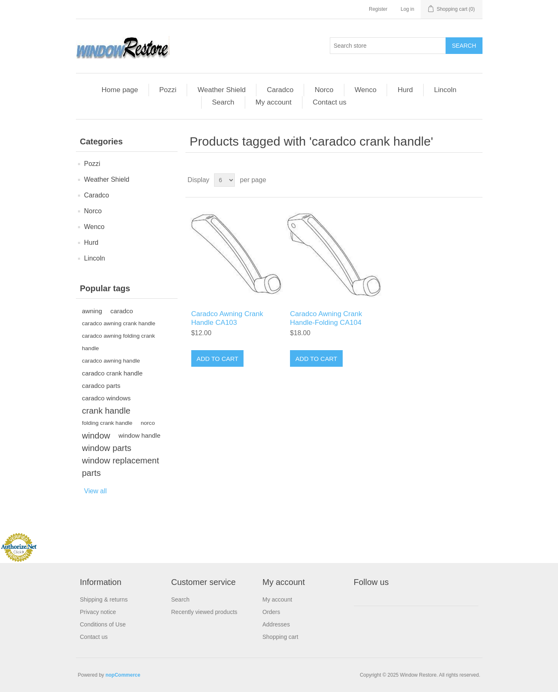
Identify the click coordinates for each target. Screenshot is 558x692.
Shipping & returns (104, 599)
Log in (407, 9)
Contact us (329, 102)
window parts (107, 448)
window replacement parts (120, 467)
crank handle (106, 410)
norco (148, 423)
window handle (140, 435)
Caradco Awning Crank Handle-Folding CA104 (326, 318)
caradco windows (106, 398)
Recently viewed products (204, 612)
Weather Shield (221, 90)
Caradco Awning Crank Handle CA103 (227, 318)
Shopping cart (280, 637)
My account (274, 102)
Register (378, 9)
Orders (271, 612)
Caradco (280, 90)
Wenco (366, 90)
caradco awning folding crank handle (118, 342)
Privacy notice (98, 612)
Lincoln (445, 90)
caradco (121, 310)
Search (223, 102)
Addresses (276, 624)
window (96, 435)
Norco (323, 90)
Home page (120, 90)
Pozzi (168, 90)
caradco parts (101, 385)
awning (92, 310)
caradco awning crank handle (119, 323)
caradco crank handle (112, 373)
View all (95, 491)
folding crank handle (107, 423)
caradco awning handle (111, 361)
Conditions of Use (103, 624)
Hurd (405, 90)
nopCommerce (122, 675)
